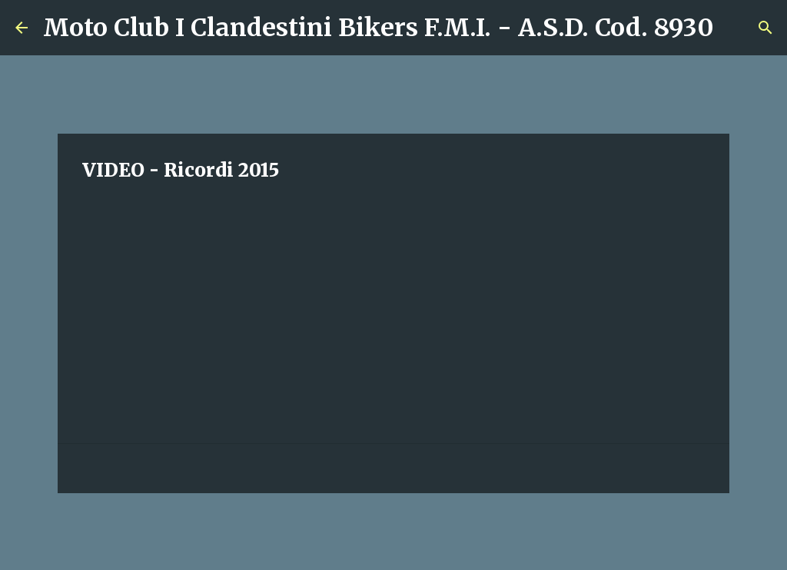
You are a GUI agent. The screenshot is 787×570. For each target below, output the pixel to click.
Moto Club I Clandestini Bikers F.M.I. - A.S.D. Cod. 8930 (378, 27)
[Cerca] (735, 27)
